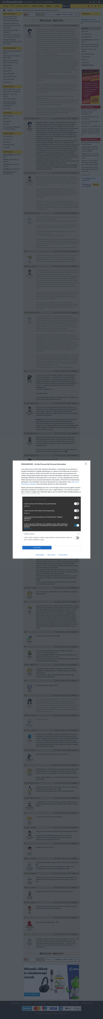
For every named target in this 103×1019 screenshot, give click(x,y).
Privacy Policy (62, 555)
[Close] (86, 464)
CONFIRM (37, 547)
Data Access (51, 555)
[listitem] (51, 499)
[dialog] (51, 509)
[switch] (76, 503)
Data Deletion (40, 555)
